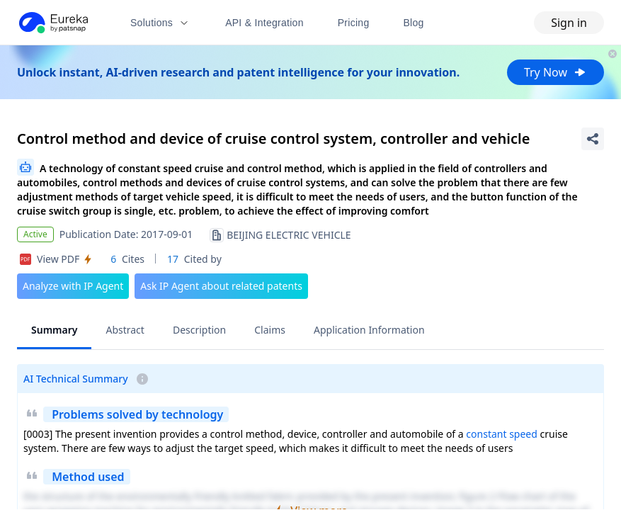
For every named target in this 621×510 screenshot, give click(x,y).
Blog (414, 22)
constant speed (501, 434)
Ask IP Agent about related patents (221, 286)
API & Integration (264, 22)
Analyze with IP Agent (73, 286)
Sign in (569, 22)
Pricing (354, 22)
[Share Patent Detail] (592, 139)
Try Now (555, 72)
